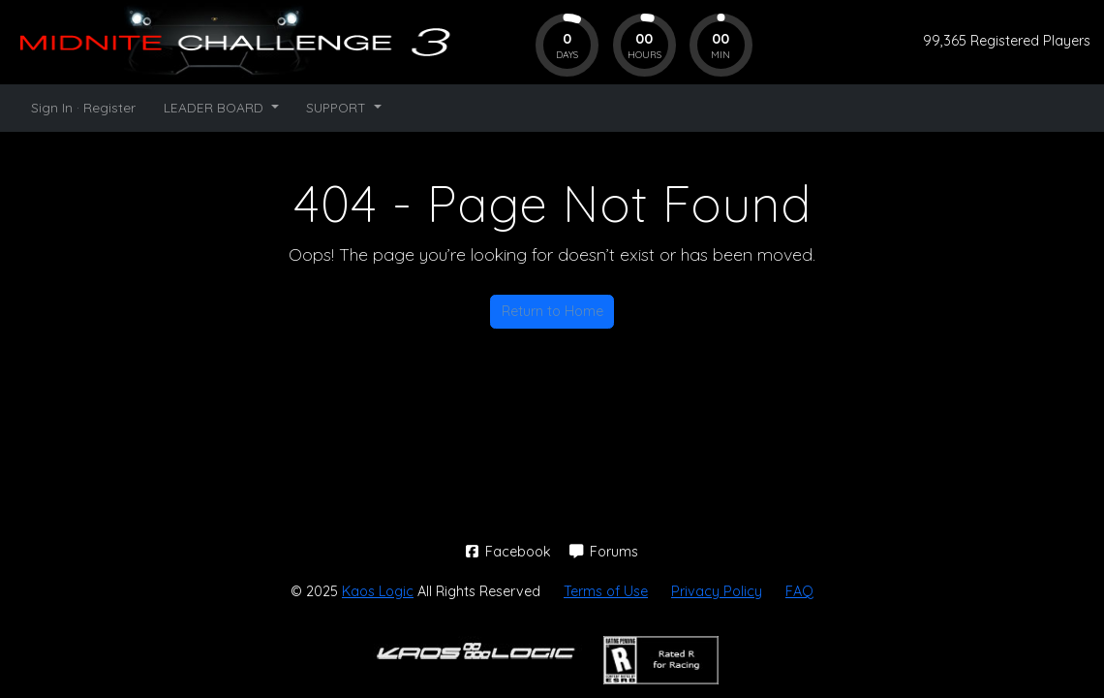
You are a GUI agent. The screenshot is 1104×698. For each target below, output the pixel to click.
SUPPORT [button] (338, 107)
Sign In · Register (83, 107)
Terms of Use (606, 591)
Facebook (511, 551)
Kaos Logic (378, 591)
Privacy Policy (716, 591)
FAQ (799, 591)
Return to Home (552, 311)
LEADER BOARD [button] (215, 107)
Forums (604, 551)
